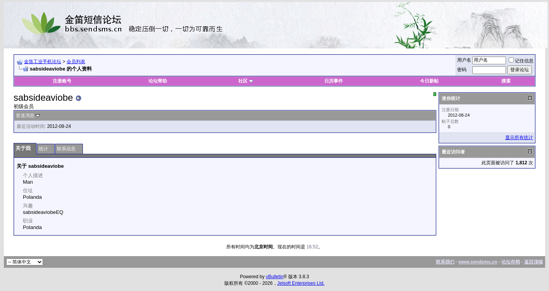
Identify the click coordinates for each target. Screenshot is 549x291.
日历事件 (333, 81)
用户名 (464, 60)
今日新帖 (429, 81)
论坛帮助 (157, 81)
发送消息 (25, 115)
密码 (461, 69)
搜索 (506, 81)
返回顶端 (533, 262)
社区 (245, 81)
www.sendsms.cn (477, 262)
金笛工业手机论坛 (42, 61)
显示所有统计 (519, 137)
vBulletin (274, 276)
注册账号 (62, 81)
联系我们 (445, 262)
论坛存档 (510, 262)
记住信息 (521, 61)
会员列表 (76, 61)
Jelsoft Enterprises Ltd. (301, 283)
